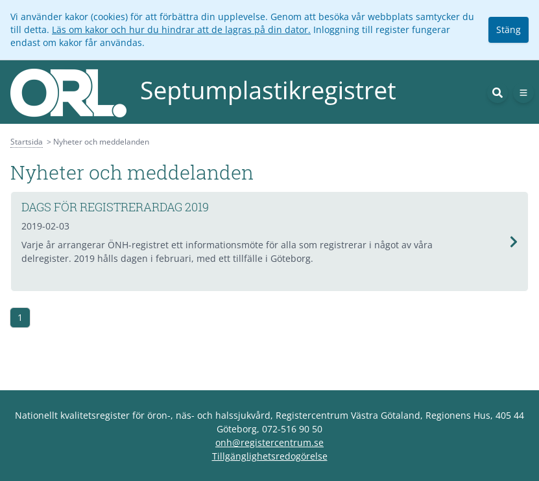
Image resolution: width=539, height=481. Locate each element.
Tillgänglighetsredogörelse (270, 456)
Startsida (26, 141)
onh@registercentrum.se (269, 442)
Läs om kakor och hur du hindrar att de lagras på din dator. (181, 29)
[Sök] (497, 92)
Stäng (508, 29)
